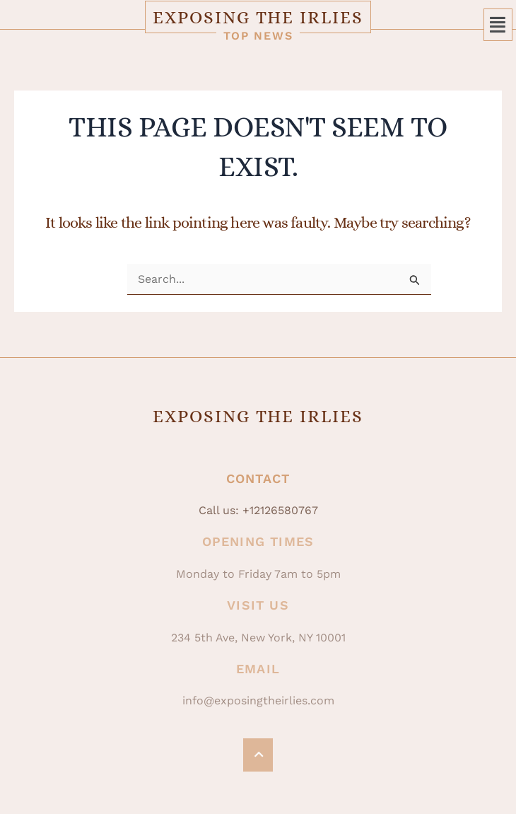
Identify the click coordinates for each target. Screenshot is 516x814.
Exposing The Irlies (258, 17)
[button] (498, 24)
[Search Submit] (415, 280)
